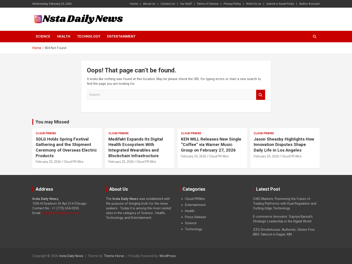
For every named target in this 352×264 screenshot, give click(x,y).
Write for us (253, 3)
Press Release (195, 217)
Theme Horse (114, 256)
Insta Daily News (71, 256)
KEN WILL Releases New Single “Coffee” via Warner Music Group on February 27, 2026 (211, 144)
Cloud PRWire (46, 133)
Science (43, 36)
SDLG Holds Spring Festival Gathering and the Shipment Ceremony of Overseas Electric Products (66, 147)
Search (260, 95)
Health (63, 36)
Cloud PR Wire (74, 161)
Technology (88, 36)
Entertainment (121, 36)
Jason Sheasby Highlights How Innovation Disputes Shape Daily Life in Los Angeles (284, 144)
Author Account (309, 3)
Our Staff (186, 3)
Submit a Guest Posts (280, 3)
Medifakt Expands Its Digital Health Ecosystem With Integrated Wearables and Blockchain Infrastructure (135, 147)
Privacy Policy (232, 3)
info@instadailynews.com (61, 213)
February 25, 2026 (48, 161)
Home (134, 3)
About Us (149, 3)
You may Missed (52, 122)
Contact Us (168, 3)
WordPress (167, 256)
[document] (212, 214)
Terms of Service (207, 3)
